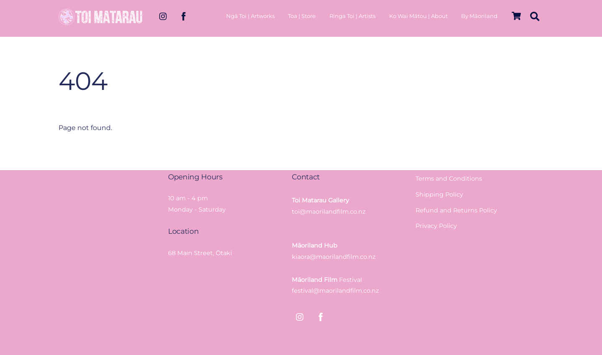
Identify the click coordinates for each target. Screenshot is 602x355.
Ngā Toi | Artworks (250, 16)
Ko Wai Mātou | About (418, 16)
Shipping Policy (439, 194)
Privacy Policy (436, 226)
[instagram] (163, 16)
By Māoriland (479, 16)
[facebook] (183, 16)
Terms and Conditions (449, 178)
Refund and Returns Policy (456, 210)
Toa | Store (302, 16)
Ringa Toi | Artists (352, 16)
